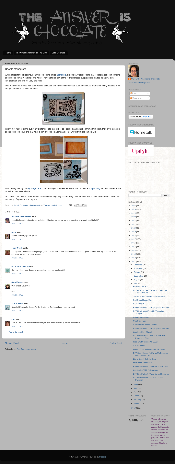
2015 (133, 247)
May (136, 388)
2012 (133, 258)
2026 (133, 206)
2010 (133, 408)
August (137, 280)
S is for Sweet (139, 345)
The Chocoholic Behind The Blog (31, 52)
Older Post (116, 343)
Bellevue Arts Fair (140, 286)
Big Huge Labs (34, 188)
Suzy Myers (16, 282)
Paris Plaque (138, 304)
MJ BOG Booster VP (20, 266)
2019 (133, 232)
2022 (133, 220)
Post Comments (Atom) (26, 349)
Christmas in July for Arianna (145, 325)
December (138, 265)
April (136, 392)
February (138, 399)
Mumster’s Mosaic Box (142, 363)
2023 (133, 217)
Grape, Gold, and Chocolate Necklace (149, 349)
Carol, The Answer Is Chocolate (145, 79)
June (136, 385)
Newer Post (12, 343)
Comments (136, 98)
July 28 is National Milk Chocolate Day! (149, 296)
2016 (133, 243)
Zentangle (61, 75)
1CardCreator (17, 303)
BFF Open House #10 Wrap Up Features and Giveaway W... (150, 354)
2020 (133, 228)
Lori (13, 319)
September (139, 276)
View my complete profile (139, 82)
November (138, 268)
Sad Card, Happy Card (143, 300)
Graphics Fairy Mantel (142, 332)
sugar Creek (16, 248)
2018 (133, 235)
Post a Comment (16, 332)
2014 (133, 250)
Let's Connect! (58, 52)
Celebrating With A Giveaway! (145, 370)
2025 (133, 209)
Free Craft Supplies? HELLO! (145, 342)
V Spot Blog (94, 188)
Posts (133, 93)
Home (8, 52)
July (136, 283)
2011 (133, 261)
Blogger (102, 457)
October (137, 272)
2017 (133, 239)
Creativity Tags (139, 321)
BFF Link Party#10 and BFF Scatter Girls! (150, 366)
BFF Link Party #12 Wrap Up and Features (151, 307)
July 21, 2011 (17, 224)
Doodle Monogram (141, 317)
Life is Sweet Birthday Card (144, 359)
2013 (133, 254)
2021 (133, 224)
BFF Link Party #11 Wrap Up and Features (151, 328)
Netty (13, 232)
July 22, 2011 (17, 295)
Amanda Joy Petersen (21, 216)
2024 (133, 213)
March (136, 396)
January (137, 403)
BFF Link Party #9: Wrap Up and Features (151, 374)
